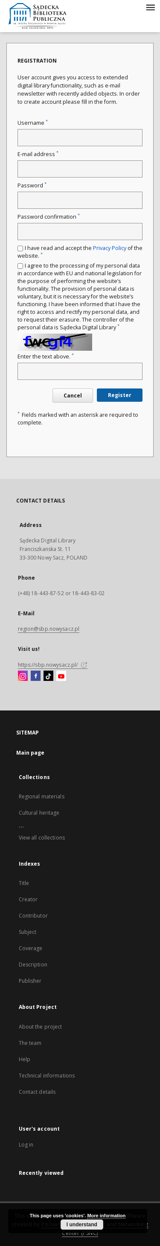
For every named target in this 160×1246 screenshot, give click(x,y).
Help (24, 1059)
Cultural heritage (39, 812)
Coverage (31, 948)
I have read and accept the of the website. (80, 251)
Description (33, 964)
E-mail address (37, 154)
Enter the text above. (45, 356)
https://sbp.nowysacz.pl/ (52, 664)
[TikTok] (48, 676)
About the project (40, 1026)
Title (24, 883)
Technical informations (47, 1075)
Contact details (37, 1092)
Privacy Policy (109, 248)
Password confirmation (48, 216)
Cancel (73, 395)
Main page (30, 752)
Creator (28, 899)
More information (106, 1215)
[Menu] (150, 7)
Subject (28, 932)
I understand (82, 1225)
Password (32, 185)
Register (119, 395)
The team (30, 1043)
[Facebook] (36, 676)
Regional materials (41, 796)
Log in (26, 1144)
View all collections (42, 837)
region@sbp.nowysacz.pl (49, 628)
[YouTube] (61, 676)
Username (32, 122)
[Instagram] (23, 676)
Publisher (30, 980)
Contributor (33, 915)
